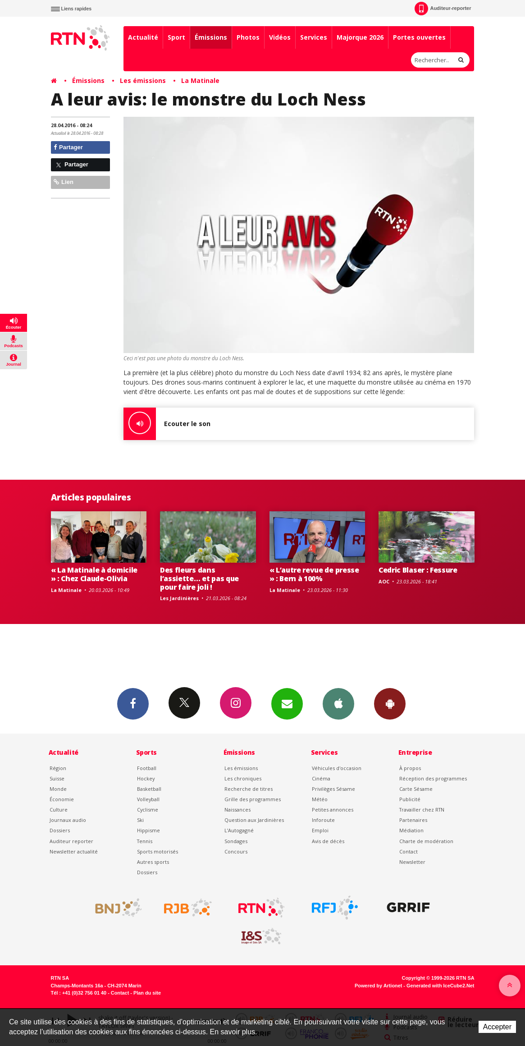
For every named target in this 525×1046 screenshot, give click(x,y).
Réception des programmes (433, 778)
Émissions (211, 37)
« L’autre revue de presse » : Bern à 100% (314, 574)
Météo (320, 799)
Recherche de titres (248, 789)
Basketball (149, 789)
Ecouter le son (166, 424)
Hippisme (148, 830)
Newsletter (412, 862)
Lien (63, 182)
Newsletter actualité (74, 851)
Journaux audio (68, 820)
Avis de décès (328, 841)
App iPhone (338, 703)
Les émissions (143, 80)
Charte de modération (426, 841)
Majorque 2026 (360, 37)
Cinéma (321, 778)
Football (146, 768)
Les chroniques (242, 778)
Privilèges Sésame (333, 789)
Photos (248, 37)
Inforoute (323, 820)
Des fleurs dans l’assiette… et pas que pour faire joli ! (199, 578)
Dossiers (60, 830)
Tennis (144, 841)
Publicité (409, 799)
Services (313, 37)
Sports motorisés (157, 851)
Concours (235, 851)
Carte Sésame (416, 789)
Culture (59, 809)
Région (58, 768)
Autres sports (153, 862)
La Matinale (200, 80)
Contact (408, 851)
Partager (68, 147)
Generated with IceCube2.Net (440, 985)
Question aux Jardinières (254, 820)
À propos (410, 768)
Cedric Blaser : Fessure (418, 570)
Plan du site (147, 993)
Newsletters (287, 703)
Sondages (235, 841)
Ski (140, 820)
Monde (58, 789)
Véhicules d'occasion (336, 768)
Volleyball (148, 799)
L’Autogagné (239, 830)
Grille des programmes (252, 799)
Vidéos (280, 37)
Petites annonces (332, 809)
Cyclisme (147, 809)
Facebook (133, 703)
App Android (390, 703)
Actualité (143, 37)
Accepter (497, 1027)
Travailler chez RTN (421, 809)
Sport (176, 37)
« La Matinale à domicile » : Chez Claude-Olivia (94, 574)
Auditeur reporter (71, 841)
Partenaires (413, 820)
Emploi (320, 830)
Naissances (237, 809)
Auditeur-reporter (443, 8)
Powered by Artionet (378, 985)
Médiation (411, 830)
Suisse (57, 778)
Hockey (146, 778)
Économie (62, 799)
